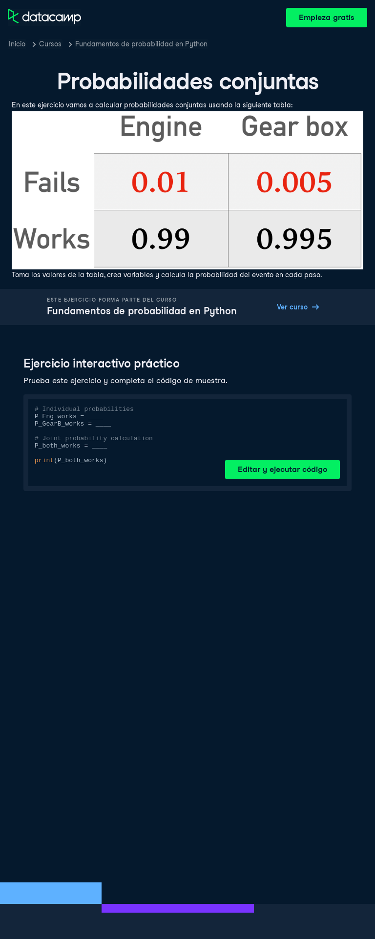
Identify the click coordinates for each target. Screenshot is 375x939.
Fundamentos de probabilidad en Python (141, 44)
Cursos (50, 44)
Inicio (17, 44)
